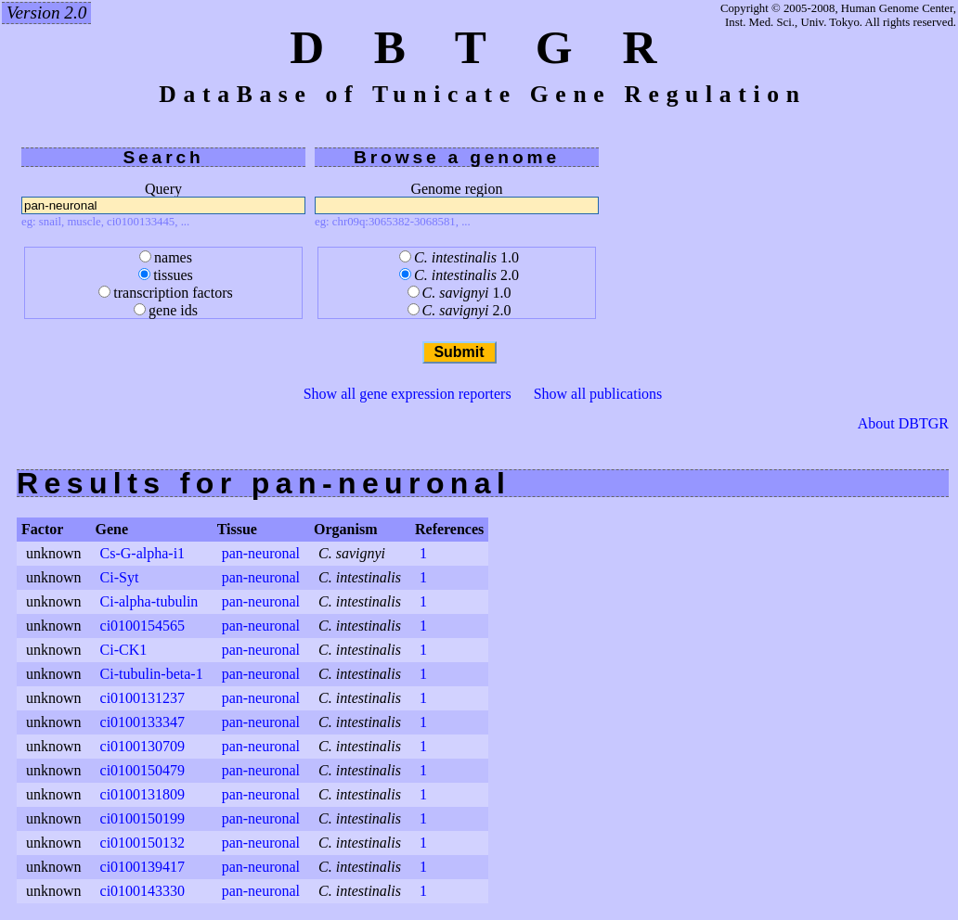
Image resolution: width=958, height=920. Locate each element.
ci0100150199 (143, 818)
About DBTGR (903, 423)
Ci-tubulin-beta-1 (151, 674)
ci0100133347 (143, 722)
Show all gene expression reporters (407, 394)
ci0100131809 (143, 794)
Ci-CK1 (124, 650)
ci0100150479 (143, 770)
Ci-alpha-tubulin (149, 601)
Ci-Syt (119, 577)
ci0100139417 (143, 867)
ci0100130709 (143, 746)
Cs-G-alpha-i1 (143, 553)
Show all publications (598, 394)
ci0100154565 (143, 625)
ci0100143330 (143, 891)
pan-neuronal (261, 553)
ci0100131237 (143, 698)
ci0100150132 (143, 842)
